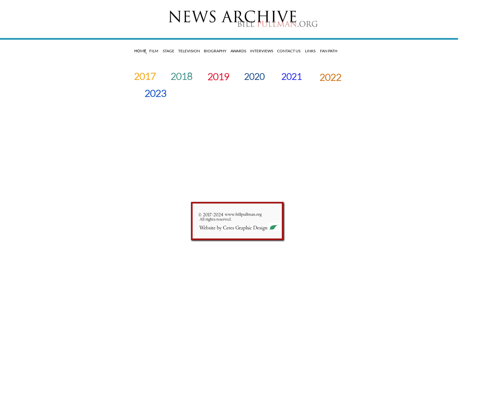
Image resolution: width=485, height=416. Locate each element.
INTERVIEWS (261, 50)
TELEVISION (189, 50)
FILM (153, 50)
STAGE (169, 50)
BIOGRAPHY (214, 50)
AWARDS (238, 50)
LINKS (310, 50)
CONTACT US (288, 50)
